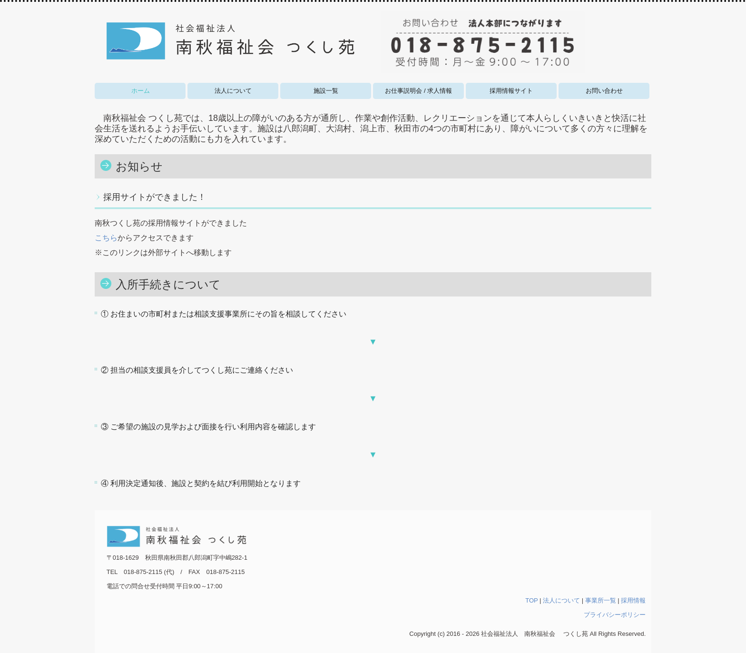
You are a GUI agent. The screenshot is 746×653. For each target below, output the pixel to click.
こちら (106, 238)
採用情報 (633, 600)
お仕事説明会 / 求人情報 (418, 90)
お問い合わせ (604, 90)
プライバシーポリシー (615, 614)
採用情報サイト (511, 90)
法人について (233, 90)
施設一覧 (326, 90)
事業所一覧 (600, 600)
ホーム (140, 90)
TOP (531, 600)
